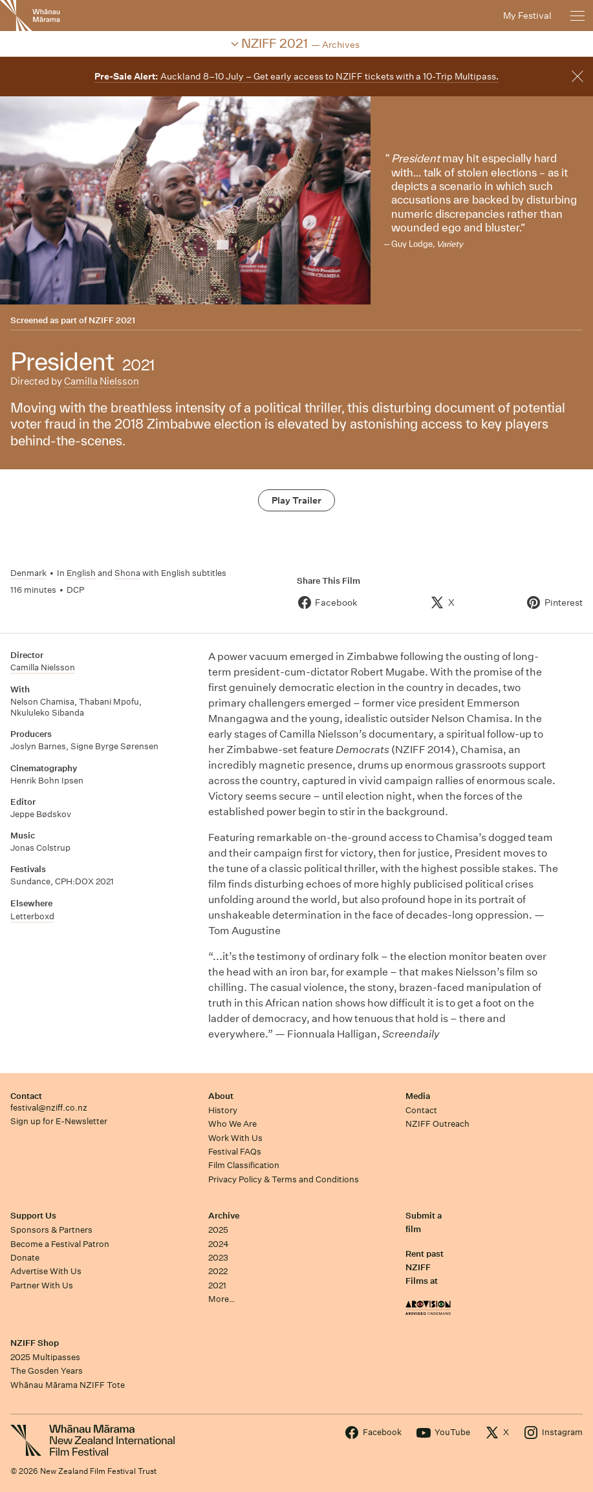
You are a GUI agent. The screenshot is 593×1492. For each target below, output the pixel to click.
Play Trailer (296, 500)
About (220, 1096)
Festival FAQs (234, 1151)
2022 (218, 1271)
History (222, 1110)
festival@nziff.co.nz (48, 1107)
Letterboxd (32, 916)
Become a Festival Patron (59, 1244)
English (81, 573)
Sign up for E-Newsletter (58, 1121)
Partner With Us (41, 1285)
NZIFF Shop (34, 1342)
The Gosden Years (46, 1370)
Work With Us (235, 1138)
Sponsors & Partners (51, 1229)
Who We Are (232, 1123)
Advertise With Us (45, 1271)
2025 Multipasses (45, 1357)
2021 (217, 1285)
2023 (218, 1257)
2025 (218, 1229)
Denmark (28, 573)
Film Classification (243, 1165)
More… (221, 1299)
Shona (127, 573)
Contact (26, 1096)
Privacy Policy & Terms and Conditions (283, 1179)
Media (417, 1096)
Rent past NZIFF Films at (424, 1267)
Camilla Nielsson (101, 381)
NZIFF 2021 (112, 320)
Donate (24, 1257)
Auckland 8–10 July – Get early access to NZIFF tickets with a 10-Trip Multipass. (296, 76)
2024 (218, 1244)
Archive (223, 1215)
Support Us (33, 1215)
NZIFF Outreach (437, 1123)
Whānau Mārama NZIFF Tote (67, 1385)
